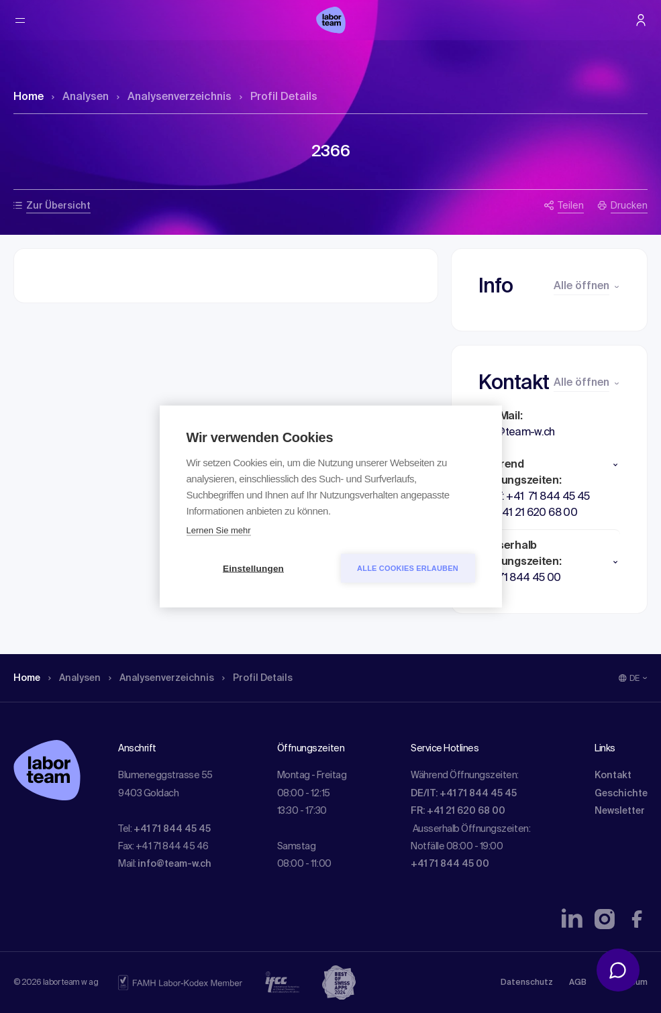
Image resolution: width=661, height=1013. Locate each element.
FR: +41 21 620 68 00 (458, 811)
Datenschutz (527, 983)
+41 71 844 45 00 (450, 864)
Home (28, 97)
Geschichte (621, 793)
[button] (549, 465)
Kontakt (613, 775)
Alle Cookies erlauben (407, 568)
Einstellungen (253, 569)
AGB (578, 983)
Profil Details (278, 97)
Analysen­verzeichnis (174, 97)
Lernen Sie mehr (219, 530)
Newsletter (620, 811)
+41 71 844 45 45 (172, 829)
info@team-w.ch (174, 864)
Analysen (80, 97)
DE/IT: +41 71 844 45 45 (464, 793)
